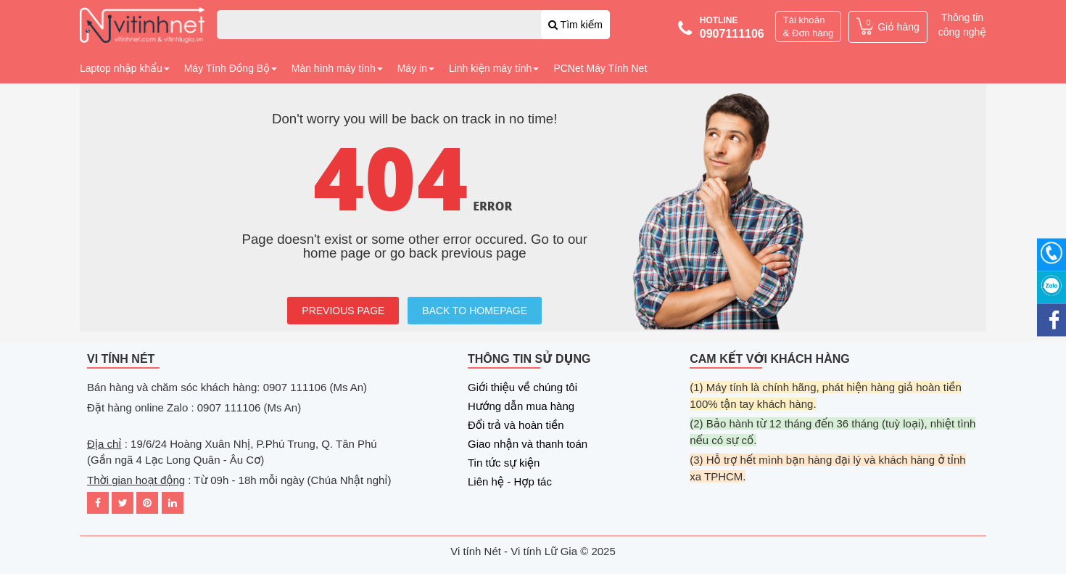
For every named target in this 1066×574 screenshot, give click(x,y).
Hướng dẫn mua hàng (521, 406)
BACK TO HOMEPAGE (474, 310)
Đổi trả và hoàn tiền (516, 425)
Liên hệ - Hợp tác (510, 481)
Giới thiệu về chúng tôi (522, 387)
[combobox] (413, 24)
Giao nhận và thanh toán (527, 444)
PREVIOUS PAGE (343, 310)
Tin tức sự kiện (504, 462)
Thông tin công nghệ (962, 25)
